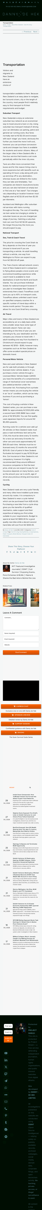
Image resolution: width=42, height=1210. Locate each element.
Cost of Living (15, 532)
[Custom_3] (11, 1135)
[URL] (21, 644)
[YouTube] (6, 1053)
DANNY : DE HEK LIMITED (33, 1095)
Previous (27, 32)
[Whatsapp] (6, 1088)
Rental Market (17, 534)
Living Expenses (33, 532)
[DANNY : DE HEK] (21, 49)
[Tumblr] (6, 1122)
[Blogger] (6, 1129)
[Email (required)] (21, 639)
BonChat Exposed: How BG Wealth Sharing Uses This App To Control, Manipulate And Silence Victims (25, 829)
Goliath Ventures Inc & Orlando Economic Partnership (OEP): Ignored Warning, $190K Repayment (26, 905)
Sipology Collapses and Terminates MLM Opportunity (25, 845)
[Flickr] (6, 1095)
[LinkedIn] (6, 1060)
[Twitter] (6, 1067)
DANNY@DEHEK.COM (28, 6)
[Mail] (6, 1102)
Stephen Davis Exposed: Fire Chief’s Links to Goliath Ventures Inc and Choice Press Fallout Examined (25, 815)
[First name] (8, 1026)
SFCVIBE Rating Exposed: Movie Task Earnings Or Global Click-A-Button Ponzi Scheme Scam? (25, 922)
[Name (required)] (21, 633)
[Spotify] (6, 1137)
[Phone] (6, 1109)
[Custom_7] (4, 1142)
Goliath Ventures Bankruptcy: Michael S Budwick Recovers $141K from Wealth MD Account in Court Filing (26, 874)
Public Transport (7, 534)
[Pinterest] (6, 1116)
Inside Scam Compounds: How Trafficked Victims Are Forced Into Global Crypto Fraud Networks (24, 796)
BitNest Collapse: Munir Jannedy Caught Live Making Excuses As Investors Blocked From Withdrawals (25, 938)
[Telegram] (6, 1081)
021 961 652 (12, 6)
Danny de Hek (9, 530)
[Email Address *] (8, 1032)
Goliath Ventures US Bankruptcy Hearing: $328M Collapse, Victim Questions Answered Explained (24, 860)
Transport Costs (26, 534)
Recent (12, 787)
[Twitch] (6, 1074)
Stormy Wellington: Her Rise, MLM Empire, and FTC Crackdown (24, 890)
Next (35, 32)
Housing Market (23, 532)
